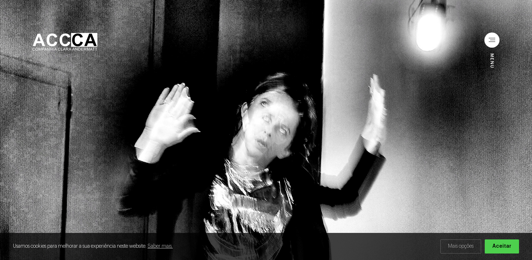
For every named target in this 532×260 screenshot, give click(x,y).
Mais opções (461, 246)
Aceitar (501, 246)
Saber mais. (160, 246)
